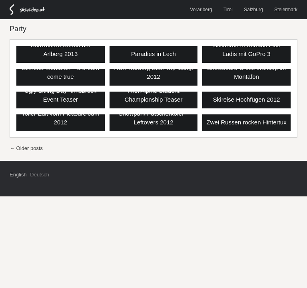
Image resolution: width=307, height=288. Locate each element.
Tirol (228, 9)
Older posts (26, 148)
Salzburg (253, 9)
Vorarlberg (201, 9)
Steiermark (285, 9)
